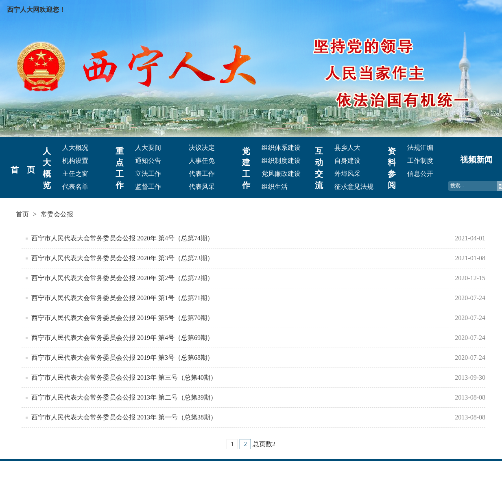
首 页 (23, 169)
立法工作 (148, 173)
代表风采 (202, 186)
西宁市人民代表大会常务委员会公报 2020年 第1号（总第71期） (122, 297)
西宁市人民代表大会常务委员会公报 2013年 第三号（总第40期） (124, 377)
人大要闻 (148, 147)
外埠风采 (347, 173)
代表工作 (202, 173)
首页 (22, 214)
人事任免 (202, 160)
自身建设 (347, 160)
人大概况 (75, 147)
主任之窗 (75, 173)
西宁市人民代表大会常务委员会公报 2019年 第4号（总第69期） (122, 337)
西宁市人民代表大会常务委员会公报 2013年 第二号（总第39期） (124, 397)
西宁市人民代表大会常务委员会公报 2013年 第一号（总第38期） (124, 417)
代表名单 (75, 186)
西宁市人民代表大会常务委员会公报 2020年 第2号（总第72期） (122, 278)
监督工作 (148, 186)
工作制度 (420, 160)
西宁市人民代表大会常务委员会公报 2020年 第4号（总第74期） (122, 238)
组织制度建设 (281, 160)
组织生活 (275, 186)
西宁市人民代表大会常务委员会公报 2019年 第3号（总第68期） (122, 357)
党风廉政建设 (281, 173)
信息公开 (420, 173)
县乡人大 (347, 147)
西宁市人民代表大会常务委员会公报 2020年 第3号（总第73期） (122, 258)
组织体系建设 (281, 147)
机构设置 (75, 160)
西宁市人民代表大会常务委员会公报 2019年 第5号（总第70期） (122, 317)
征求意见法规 (353, 186)
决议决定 (202, 147)
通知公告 (148, 160)
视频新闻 (476, 159)
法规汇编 (420, 147)
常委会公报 (57, 214)
